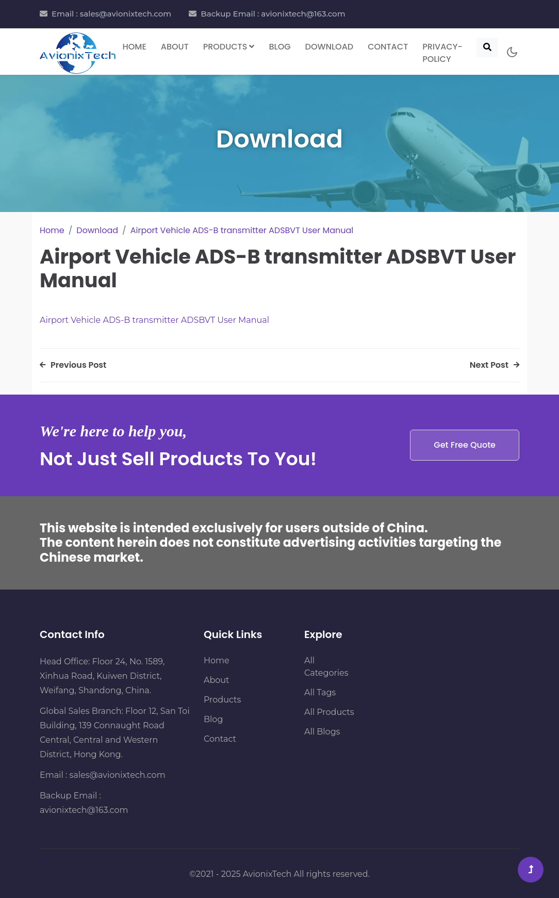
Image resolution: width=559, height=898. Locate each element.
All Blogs (322, 732)
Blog (279, 47)
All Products (329, 712)
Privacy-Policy (442, 53)
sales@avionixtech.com (118, 775)
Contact (388, 47)
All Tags (320, 692)
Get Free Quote (465, 445)
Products (222, 700)
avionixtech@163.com (84, 810)
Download (329, 47)
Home (134, 47)
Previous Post (73, 365)
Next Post (494, 365)
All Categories (326, 667)
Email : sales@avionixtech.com (111, 14)
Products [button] (229, 47)
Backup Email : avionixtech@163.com (273, 14)
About (175, 47)
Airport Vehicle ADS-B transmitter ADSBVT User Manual (242, 230)
